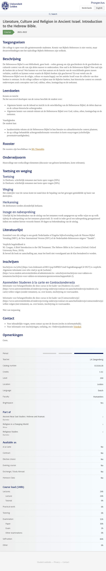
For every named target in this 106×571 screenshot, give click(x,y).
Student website (44, 562)
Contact (66, 562)
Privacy (57, 562)
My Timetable (38, 149)
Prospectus (98, 3)
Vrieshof (77, 327)
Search (54, 14)
